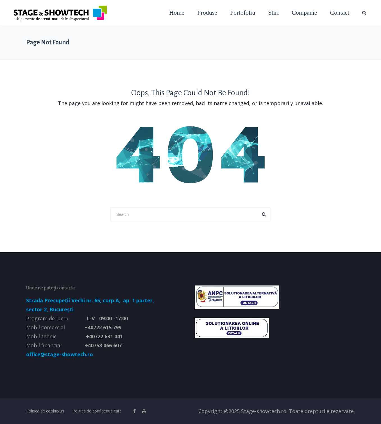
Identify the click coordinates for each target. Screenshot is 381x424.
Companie (304, 12)
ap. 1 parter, (138, 300)
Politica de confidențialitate (97, 411)
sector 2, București (50, 309)
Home (176, 12)
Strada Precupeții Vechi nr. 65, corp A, (74, 300)
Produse (207, 12)
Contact (339, 12)
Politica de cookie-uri (45, 411)
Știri (273, 12)
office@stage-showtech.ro (59, 354)
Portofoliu (242, 12)
